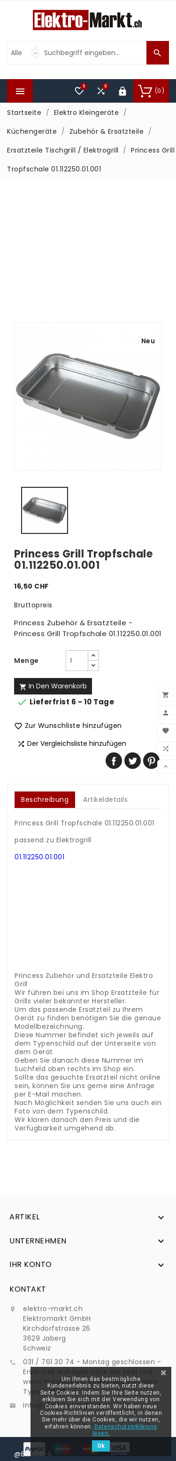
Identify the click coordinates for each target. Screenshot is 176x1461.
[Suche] (92, 53)
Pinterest (151, 760)
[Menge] (77, 660)
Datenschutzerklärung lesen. (124, 1430)
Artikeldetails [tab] (105, 799)
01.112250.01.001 (39, 857)
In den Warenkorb (53, 686)
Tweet (132, 760)
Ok (101, 1446)
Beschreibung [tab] (45, 799)
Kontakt (27, 1356)
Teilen (114, 760)
